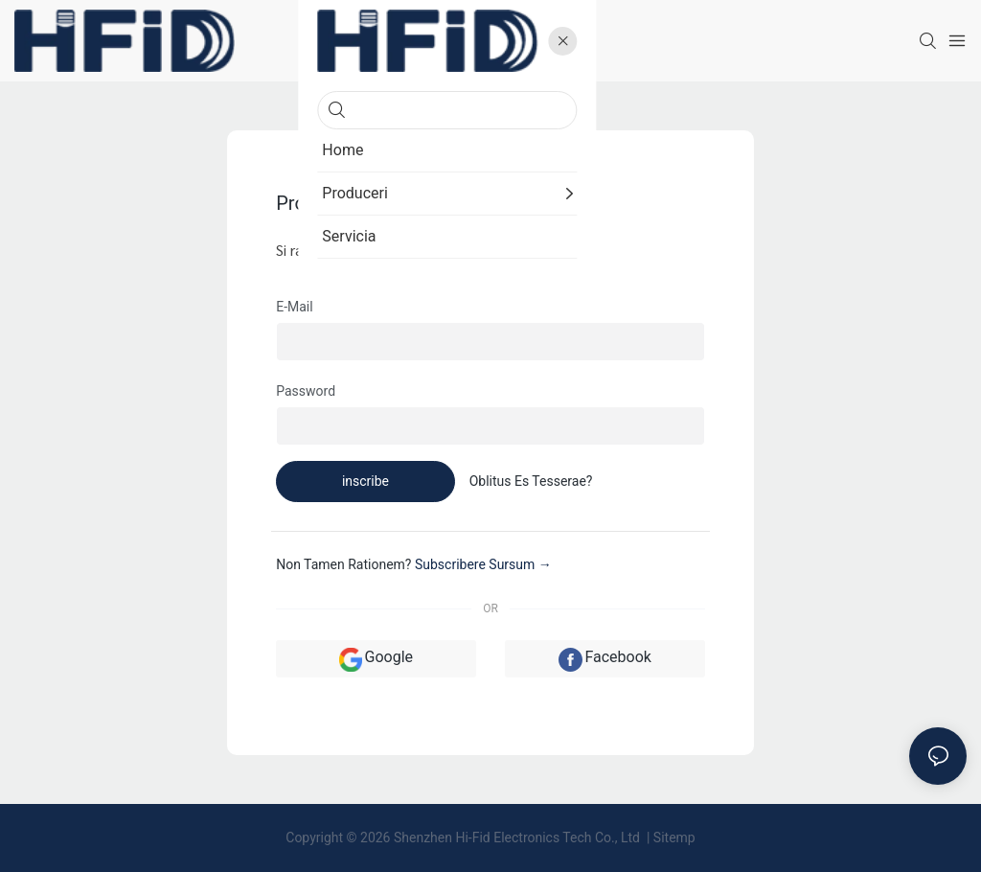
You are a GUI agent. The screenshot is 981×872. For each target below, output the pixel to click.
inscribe (365, 481)
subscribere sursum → (483, 564)
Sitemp (674, 837)
